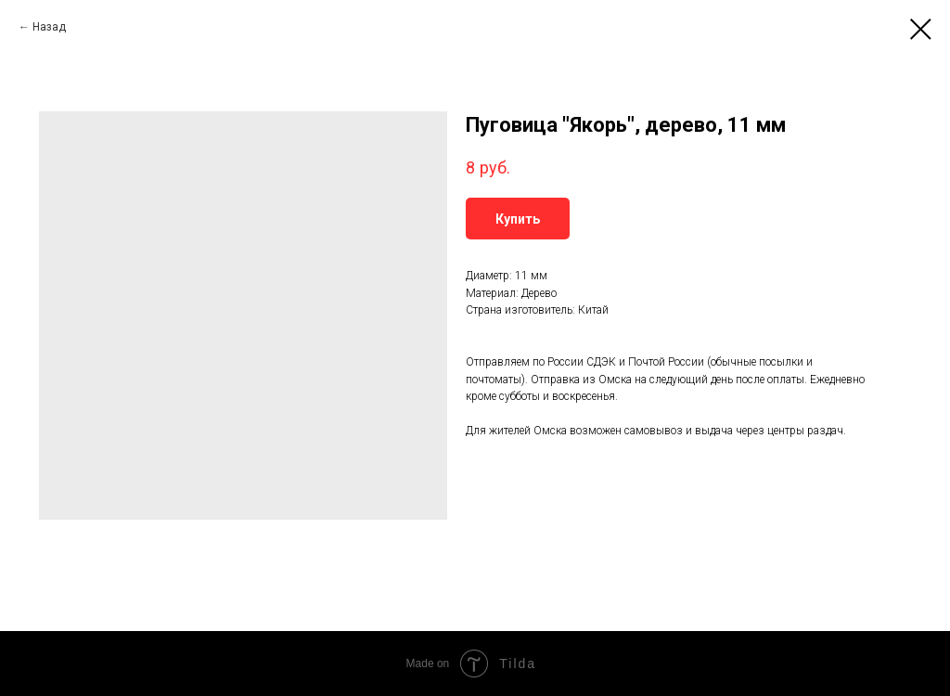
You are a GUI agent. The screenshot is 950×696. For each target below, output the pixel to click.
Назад (49, 26)
